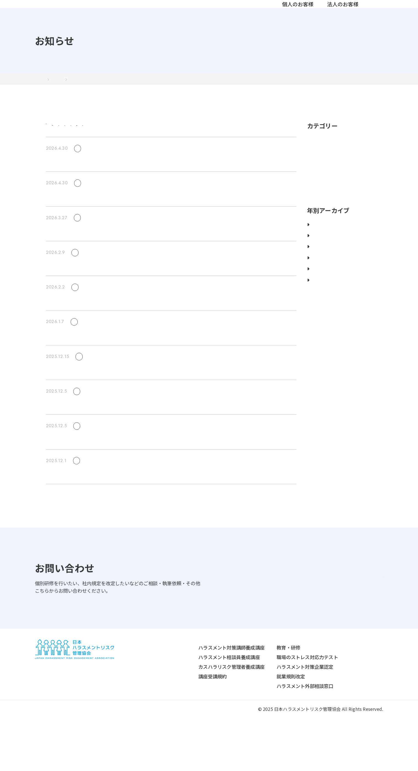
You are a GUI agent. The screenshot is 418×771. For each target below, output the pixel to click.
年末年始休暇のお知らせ (72, 481)
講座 (177, 143)
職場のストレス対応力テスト (273, 709)
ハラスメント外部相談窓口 (270, 738)
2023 (315, 276)
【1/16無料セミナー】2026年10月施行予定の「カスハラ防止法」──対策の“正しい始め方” (145, 412)
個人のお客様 (162, 13)
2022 (315, 287)
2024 (315, 264)
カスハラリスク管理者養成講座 (197, 718)
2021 (315, 298)
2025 (315, 253)
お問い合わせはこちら (336, 620)
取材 (199, 143)
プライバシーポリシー (57, 761)
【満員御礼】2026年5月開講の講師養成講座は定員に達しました (114, 223)
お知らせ (345, 13)
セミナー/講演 (230, 143)
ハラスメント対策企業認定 (270, 718)
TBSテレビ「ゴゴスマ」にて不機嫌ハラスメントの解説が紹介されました (124, 515)
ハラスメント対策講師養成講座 (197, 699)
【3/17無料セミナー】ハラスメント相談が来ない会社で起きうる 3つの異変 (126, 300)
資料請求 (391, 13)
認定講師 (288, 13)
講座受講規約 (178, 728)
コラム (316, 13)
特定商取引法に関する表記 (114, 761)
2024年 (67, 97)
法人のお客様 (207, 13)
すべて (79, 143)
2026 (315, 242)
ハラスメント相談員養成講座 (194, 709)
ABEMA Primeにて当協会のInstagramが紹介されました (107, 446)
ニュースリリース (144, 143)
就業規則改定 (256, 728)
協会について (251, 13)
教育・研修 (254, 699)
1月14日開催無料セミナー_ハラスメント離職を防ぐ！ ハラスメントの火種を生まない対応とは (146, 377)
